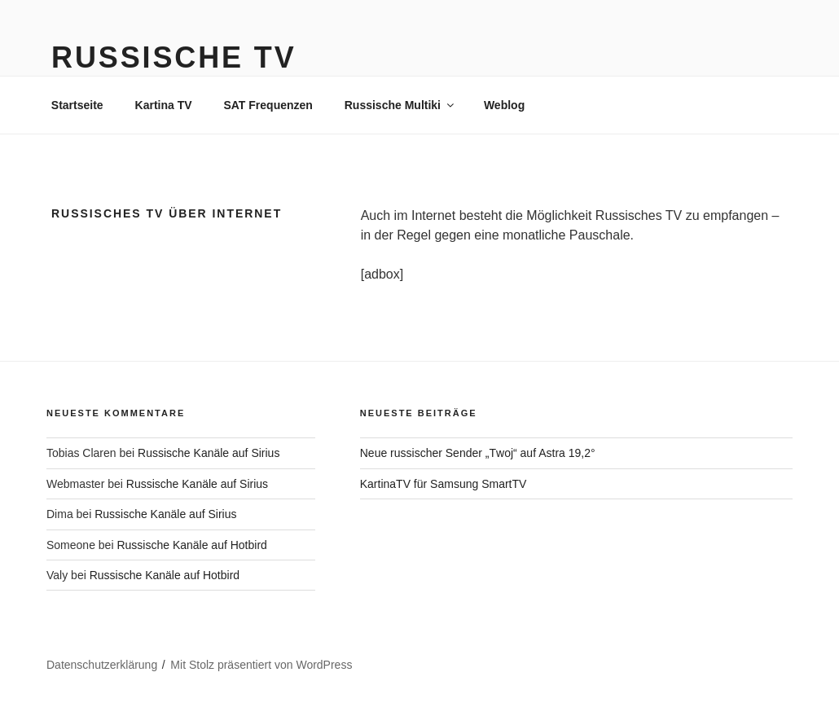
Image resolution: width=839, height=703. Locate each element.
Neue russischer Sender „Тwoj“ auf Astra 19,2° (477, 452)
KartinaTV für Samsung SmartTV (443, 483)
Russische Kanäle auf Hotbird (191, 544)
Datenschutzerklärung (101, 664)
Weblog (504, 105)
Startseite (77, 105)
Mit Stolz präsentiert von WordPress (261, 664)
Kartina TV (163, 105)
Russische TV (174, 57)
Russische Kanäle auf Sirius (208, 452)
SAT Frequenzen (267, 105)
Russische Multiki (400, 105)
